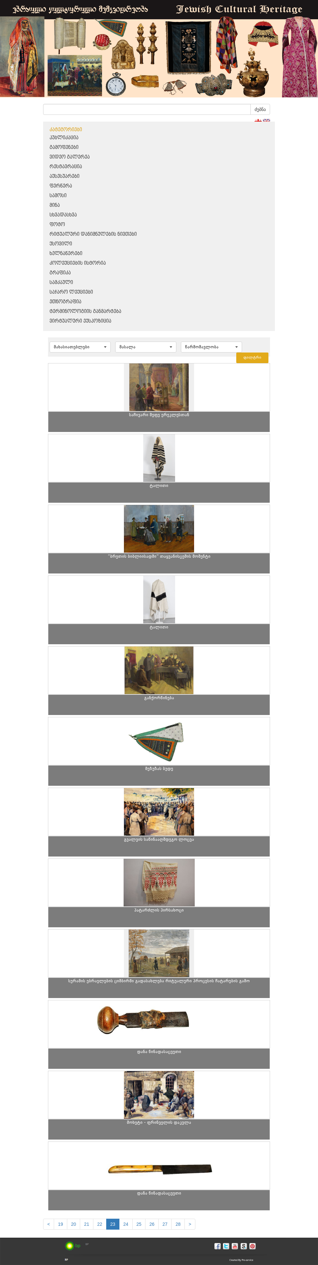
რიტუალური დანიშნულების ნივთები (93, 234)
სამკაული (61, 282)
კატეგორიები (66, 130)
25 (139, 1224)
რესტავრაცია (66, 167)
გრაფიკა (60, 273)
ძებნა (260, 109)
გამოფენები (64, 147)
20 (73, 1224)
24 (125, 1224)
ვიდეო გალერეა (70, 157)
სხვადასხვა (63, 215)
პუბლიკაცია (64, 138)
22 (99, 1224)
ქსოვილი (61, 244)
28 (178, 1224)
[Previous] (48, 1224)
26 (151, 1224)
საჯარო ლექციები (71, 292)
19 (60, 1224)
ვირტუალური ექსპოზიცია (80, 321)
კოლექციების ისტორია (78, 263)
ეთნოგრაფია (65, 302)
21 (86, 1224)
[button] (80, 347)
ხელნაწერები (66, 253)
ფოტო (57, 224)
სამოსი (58, 195)
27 (165, 1224)
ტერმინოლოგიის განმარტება (85, 311)
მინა (55, 205)
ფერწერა (61, 186)
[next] (189, 1224)
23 (113, 1224)
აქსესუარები (65, 176)
